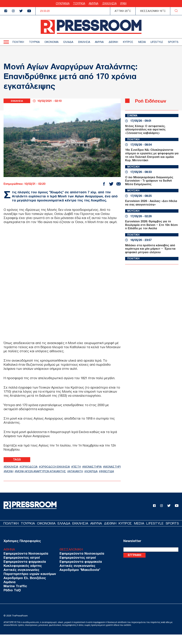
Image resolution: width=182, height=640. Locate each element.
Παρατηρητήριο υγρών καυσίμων (28, 579)
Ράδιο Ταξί (12, 595)
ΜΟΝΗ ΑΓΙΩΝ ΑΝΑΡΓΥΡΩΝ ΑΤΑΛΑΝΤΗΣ (67, 471)
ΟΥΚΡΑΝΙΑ (62, 3)
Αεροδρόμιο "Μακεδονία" (74, 575)
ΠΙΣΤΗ (86, 466)
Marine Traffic (14, 591)
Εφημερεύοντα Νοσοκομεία (24, 559)
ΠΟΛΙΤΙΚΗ (18, 42)
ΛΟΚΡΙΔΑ (12, 476)
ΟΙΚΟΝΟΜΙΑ (51, 42)
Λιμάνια (9, 587)
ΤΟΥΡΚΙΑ (79, 3)
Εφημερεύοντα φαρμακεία (23, 567)
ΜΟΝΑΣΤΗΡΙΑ (104, 466)
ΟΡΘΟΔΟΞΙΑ (33, 466)
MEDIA (142, 42)
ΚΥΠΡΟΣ (128, 42)
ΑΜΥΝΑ (93, 3)
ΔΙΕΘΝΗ (113, 42)
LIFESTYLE (157, 42)
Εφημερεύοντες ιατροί (20, 563)
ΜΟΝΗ (31, 471)
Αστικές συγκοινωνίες (20, 575)
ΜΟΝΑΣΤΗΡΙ (15, 471)
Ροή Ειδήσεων (153, 100)
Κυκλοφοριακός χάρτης (21, 571)
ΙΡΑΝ (123, 3)
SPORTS (173, 42)
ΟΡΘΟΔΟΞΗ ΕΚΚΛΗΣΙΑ (61, 466)
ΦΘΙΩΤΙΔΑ (30, 476)
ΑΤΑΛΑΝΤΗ (106, 471)
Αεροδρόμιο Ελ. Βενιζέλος (23, 583)
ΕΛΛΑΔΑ (68, 42)
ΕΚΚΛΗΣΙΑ (109, 3)
